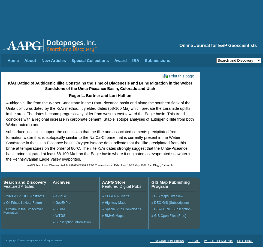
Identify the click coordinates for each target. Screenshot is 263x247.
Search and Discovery (25, 182)
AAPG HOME (245, 241)
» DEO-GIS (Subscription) (170, 203)
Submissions (157, 60)
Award (120, 60)
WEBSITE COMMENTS (218, 241)
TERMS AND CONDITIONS (167, 241)
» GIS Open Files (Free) (169, 216)
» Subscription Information (72, 222)
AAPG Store (114, 182)
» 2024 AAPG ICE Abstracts (24, 196)
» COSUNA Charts (115, 196)
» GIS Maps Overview (167, 196)
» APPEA (59, 196)
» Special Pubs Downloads (121, 209)
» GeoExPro (62, 203)
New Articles (54, 60)
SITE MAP (194, 241)
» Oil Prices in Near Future (23, 203)
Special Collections (90, 60)
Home (13, 60)
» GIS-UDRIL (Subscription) (172, 209)
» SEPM (59, 209)
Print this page (179, 76)
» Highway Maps (114, 203)
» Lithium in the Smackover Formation (23, 210)
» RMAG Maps (113, 216)
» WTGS (59, 216)
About (30, 60)
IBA (135, 60)
